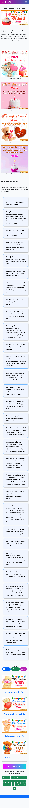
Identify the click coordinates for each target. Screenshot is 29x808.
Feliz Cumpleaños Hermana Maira (14, 736)
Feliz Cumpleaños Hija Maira (14, 758)
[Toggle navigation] (26, 2)
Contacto (26, 796)
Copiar (23, 669)
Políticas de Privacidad (19, 796)
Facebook (6, 669)
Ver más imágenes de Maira (14, 766)
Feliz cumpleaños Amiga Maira (14, 692)
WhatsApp (15, 669)
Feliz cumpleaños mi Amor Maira (14, 714)
